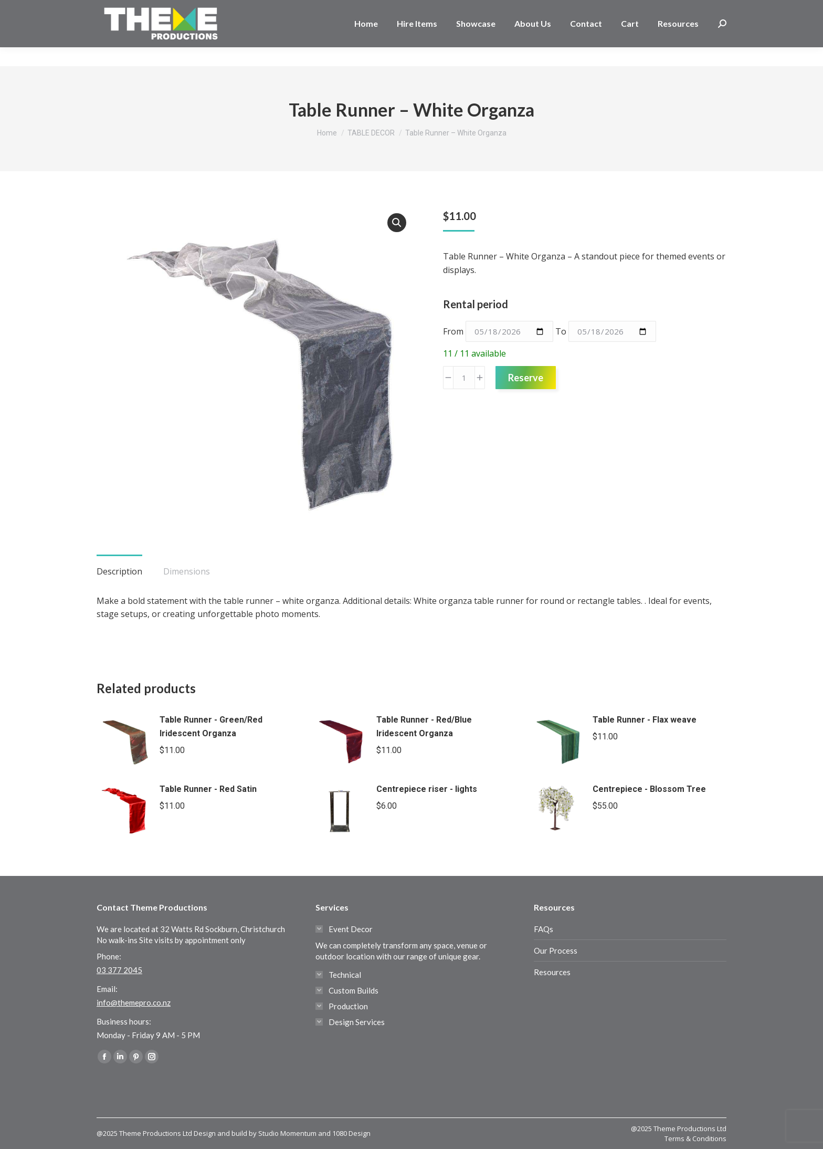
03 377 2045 (130, 9)
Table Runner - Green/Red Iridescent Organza (211, 726)
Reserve (525, 377)
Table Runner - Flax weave (645, 720)
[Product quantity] (463, 377)
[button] (396, 222)
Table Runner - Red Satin (208, 789)
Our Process (555, 950)
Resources (552, 972)
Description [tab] (119, 571)
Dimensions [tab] (186, 571)
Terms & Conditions (695, 1138)
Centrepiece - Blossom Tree (649, 789)
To (560, 331)
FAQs (543, 929)
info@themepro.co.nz (134, 1002)
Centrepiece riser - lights (426, 789)
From (453, 331)
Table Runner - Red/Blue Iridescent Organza (424, 726)
